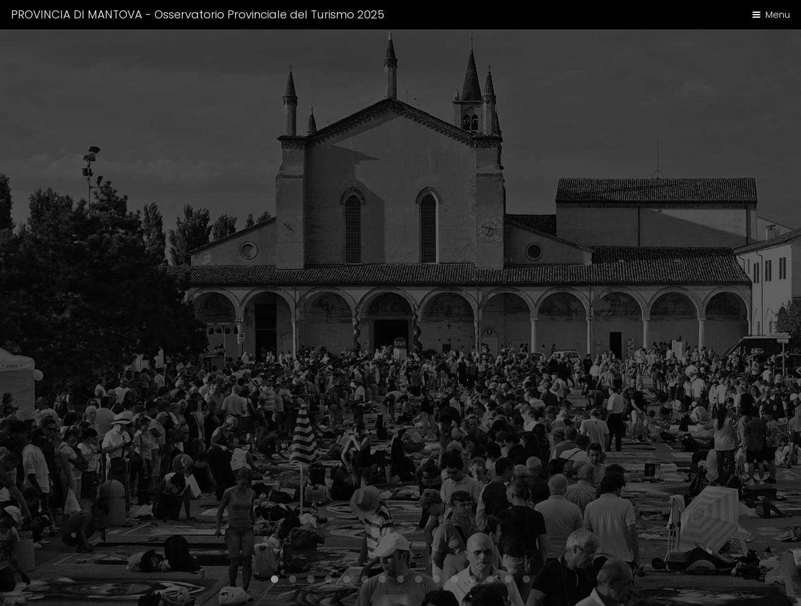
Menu (777, 15)
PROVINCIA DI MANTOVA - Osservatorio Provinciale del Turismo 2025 (197, 14)
